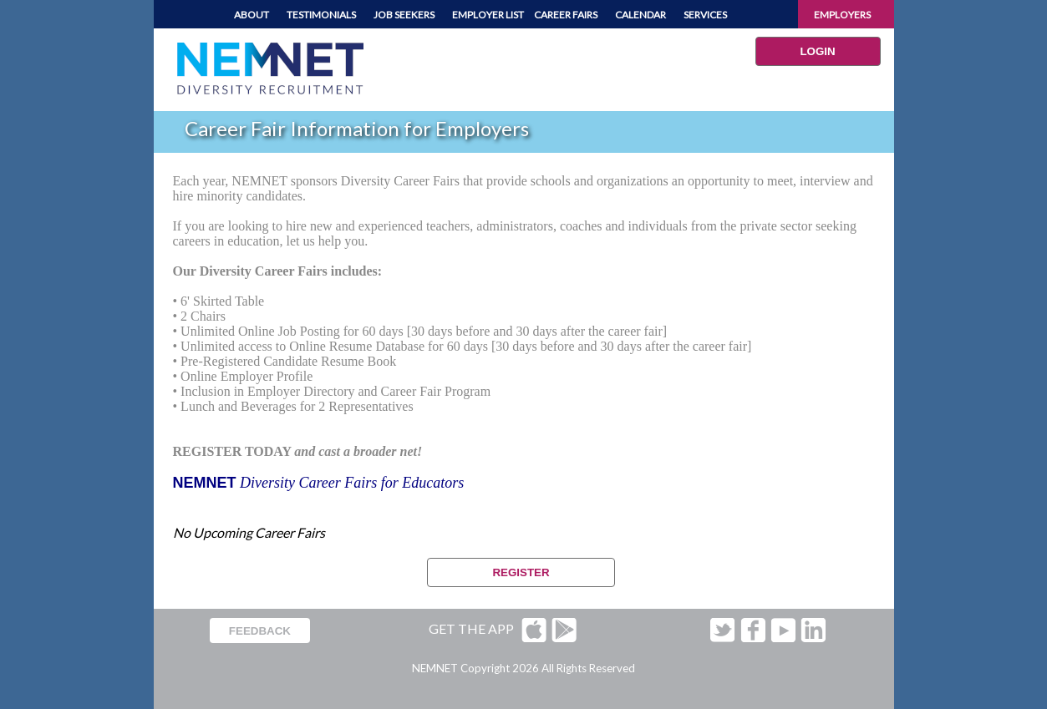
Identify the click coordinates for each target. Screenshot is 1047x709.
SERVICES (705, 14)
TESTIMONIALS (321, 14)
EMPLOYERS (842, 14)
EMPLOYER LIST (488, 14)
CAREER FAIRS (565, 14)
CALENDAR (640, 14)
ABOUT (251, 14)
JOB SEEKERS (404, 14)
